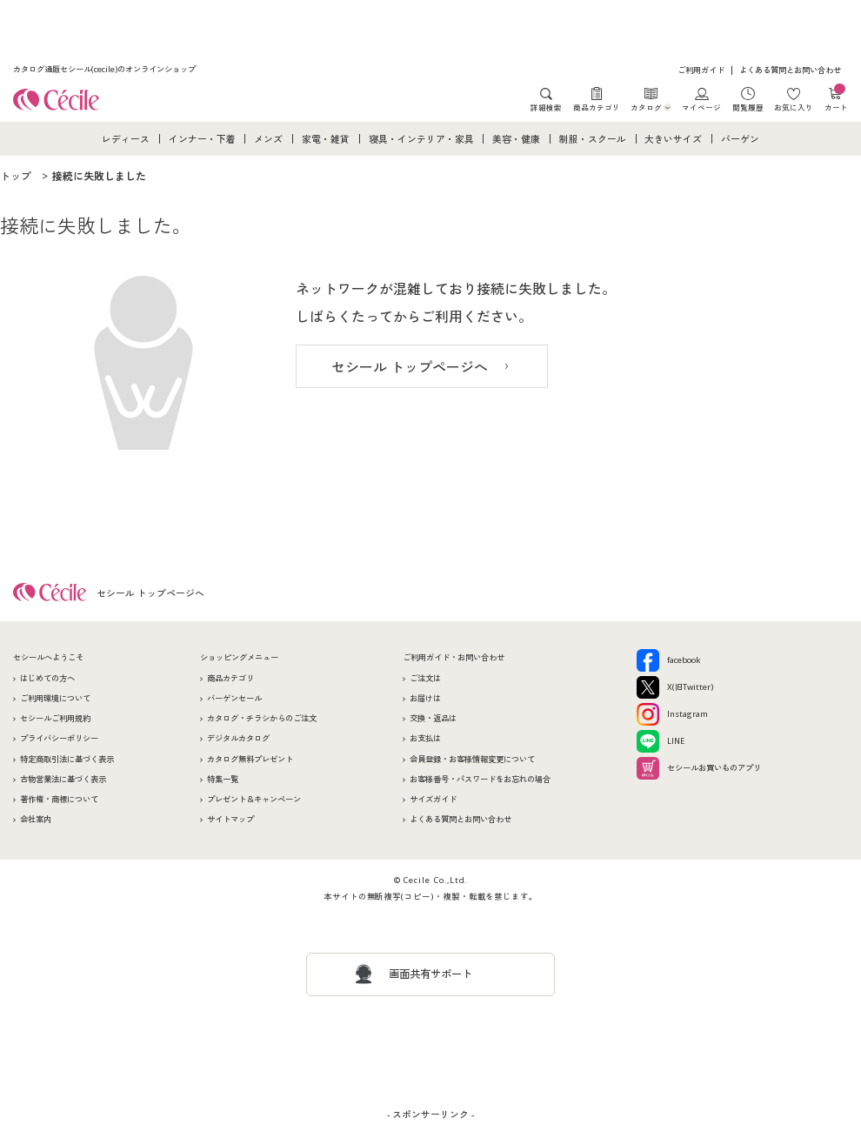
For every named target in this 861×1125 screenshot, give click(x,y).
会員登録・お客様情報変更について (472, 759)
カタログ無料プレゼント (250, 759)
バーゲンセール (234, 698)
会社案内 (35, 819)
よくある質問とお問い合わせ (790, 70)
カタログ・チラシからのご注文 (262, 718)
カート (836, 99)
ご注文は (425, 678)
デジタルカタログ (238, 738)
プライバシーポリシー (59, 738)
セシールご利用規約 (55, 718)
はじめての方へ (47, 678)
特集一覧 (222, 779)
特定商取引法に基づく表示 (67, 759)
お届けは (425, 698)
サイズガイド (433, 799)
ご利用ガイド (700, 70)
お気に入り (793, 107)
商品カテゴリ (596, 107)
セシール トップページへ (409, 367)
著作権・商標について (59, 799)
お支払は (425, 738)
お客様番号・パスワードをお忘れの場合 (480, 779)
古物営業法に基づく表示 (63, 779)
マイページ (701, 107)
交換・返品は (433, 718)
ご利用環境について (55, 698)
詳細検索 (546, 107)
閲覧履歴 (748, 107)
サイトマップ (230, 819)
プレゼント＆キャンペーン (254, 799)
